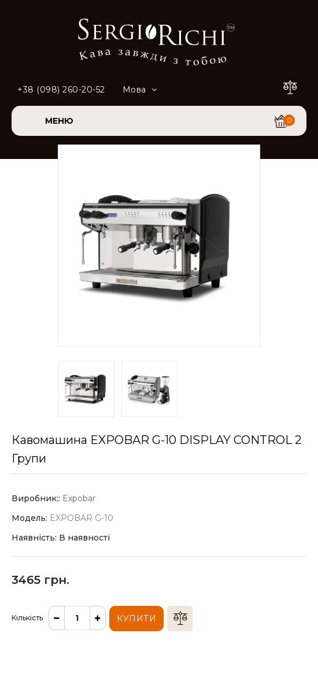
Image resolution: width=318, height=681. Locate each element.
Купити (136, 618)
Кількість (27, 617)
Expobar (78, 498)
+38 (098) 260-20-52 (61, 89)
